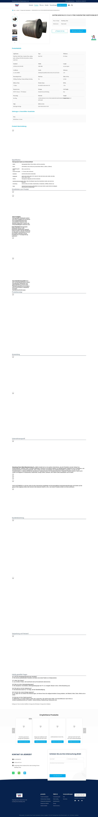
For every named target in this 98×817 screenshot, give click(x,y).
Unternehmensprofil (56, 796)
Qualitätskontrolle (56, 801)
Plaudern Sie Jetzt (62, 5)
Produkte (36, 5)
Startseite (31, 5)
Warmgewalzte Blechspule (34, 704)
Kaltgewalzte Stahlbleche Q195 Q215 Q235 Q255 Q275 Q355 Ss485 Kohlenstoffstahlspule (40, 738)
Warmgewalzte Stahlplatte (45, 704)
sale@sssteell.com (17, 762)
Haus (14, 10)
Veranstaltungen (53, 5)
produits (17, 10)
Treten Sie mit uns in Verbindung (56, 806)
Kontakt (46, 5)
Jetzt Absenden (57, 775)
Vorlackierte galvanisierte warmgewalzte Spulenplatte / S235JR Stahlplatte (23, 738)
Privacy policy (21, 815)
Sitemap (54, 803)
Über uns (42, 5)
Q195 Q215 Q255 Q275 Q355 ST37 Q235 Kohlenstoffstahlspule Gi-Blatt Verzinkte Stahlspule (74, 738)
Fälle (64, 796)
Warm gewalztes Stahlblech (23, 704)
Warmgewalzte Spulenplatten (25, 10)
